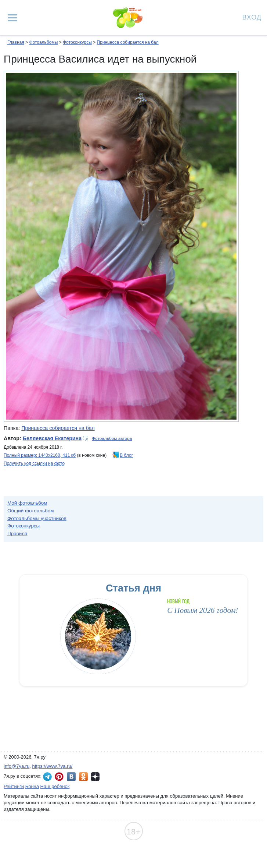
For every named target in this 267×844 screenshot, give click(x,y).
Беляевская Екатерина (52, 438)
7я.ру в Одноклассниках (83, 776)
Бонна (32, 786)
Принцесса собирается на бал (127, 42)
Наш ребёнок (55, 786)
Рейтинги (14, 786)
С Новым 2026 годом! (202, 610)
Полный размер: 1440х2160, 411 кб (40, 455)
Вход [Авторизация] (251, 17)
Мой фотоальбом (27, 503)
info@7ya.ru (16, 766)
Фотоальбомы (43, 42)
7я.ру (95, 776)
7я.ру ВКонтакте (71, 776)
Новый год (178, 601)
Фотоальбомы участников (36, 518)
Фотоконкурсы (77, 42)
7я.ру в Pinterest (59, 776)
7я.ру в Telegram (47, 776)
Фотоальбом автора (112, 438)
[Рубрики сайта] (12, 17)
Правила (17, 533)
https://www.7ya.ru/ (52, 766)
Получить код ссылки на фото (34, 463)
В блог (126, 455)
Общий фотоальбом (30, 510)
